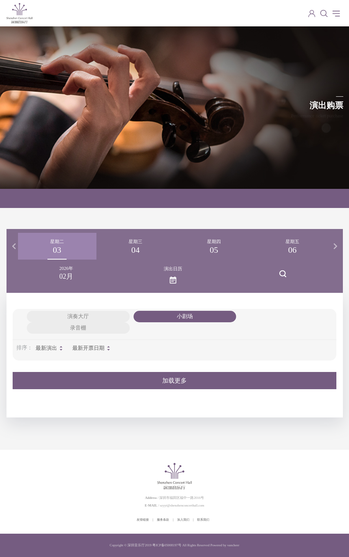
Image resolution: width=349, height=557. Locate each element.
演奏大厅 (78, 316)
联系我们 (203, 519)
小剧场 (185, 316)
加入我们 (183, 519)
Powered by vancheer (225, 545)
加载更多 (174, 380)
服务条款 (163, 519)
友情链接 (143, 519)
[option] (57, 246)
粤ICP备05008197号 (166, 545)
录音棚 (78, 328)
